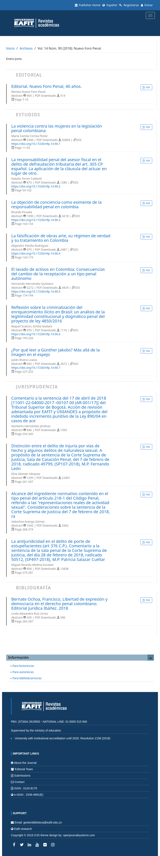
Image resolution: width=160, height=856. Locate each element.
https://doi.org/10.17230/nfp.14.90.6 (35, 334)
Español (109, 5)
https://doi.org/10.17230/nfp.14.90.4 (35, 253)
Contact (19, 782)
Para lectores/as (23, 666)
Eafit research (23, 828)
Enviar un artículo (80, 643)
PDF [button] (147, 87)
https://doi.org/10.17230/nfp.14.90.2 (35, 186)
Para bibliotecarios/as (26, 678)
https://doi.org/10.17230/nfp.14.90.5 (35, 291)
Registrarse (129, 5)
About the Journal (25, 762)
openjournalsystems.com (79, 835)
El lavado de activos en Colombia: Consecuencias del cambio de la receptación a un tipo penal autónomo (58, 274)
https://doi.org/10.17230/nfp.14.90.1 (35, 144)
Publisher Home (87, 5)
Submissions (22, 775)
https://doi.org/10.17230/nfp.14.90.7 (35, 368)
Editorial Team (24, 769)
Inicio (10, 48)
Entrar (147, 5)
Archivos (26, 48)
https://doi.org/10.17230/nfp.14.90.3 (35, 220)
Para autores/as (23, 672)
